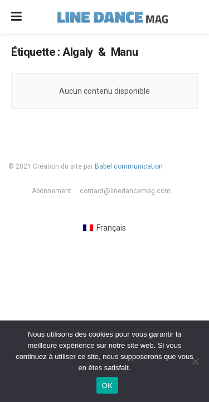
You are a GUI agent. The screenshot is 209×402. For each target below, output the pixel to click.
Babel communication (129, 166)
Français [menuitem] (111, 227)
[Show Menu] (16, 17)
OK (107, 385)
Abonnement (51, 191)
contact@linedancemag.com (125, 191)
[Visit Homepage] (112, 16)
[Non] (195, 361)
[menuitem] (104, 228)
